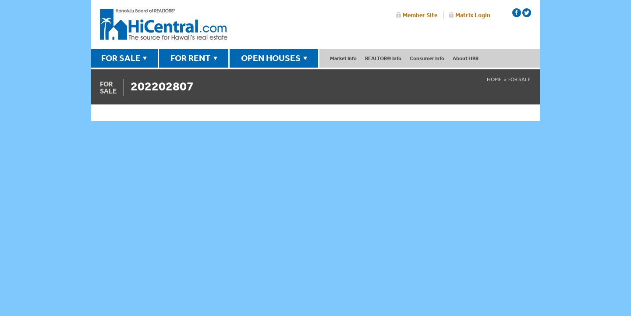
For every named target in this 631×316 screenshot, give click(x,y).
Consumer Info (427, 58)
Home (494, 79)
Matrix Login (472, 14)
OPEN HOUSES (271, 58)
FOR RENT (190, 58)
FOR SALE (121, 58)
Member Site (420, 14)
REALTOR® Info (383, 58)
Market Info (343, 58)
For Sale (519, 79)
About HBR (466, 58)
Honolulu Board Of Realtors (163, 24)
